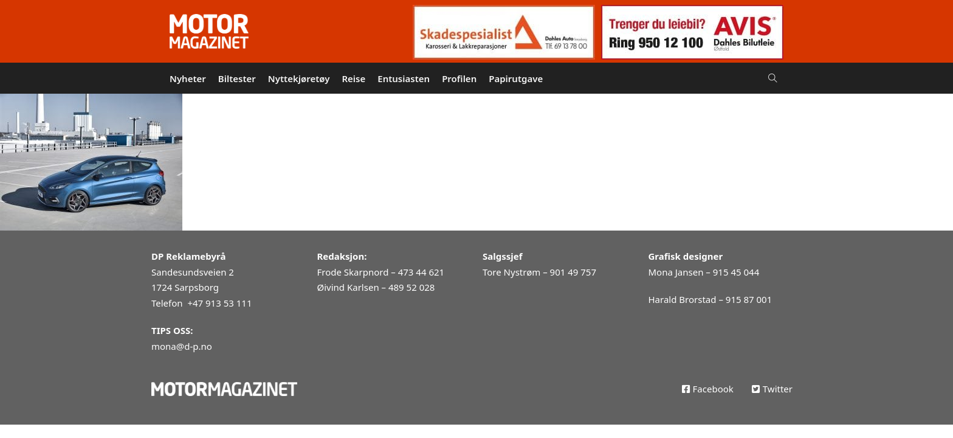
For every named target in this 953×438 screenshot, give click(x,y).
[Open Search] (772, 78)
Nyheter (188, 78)
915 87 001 (749, 299)
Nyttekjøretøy (299, 78)
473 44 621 (421, 272)
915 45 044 (736, 272)
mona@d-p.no (181, 346)
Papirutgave (516, 78)
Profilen (459, 78)
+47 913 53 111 (219, 303)
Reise (353, 78)
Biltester (237, 78)
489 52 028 (411, 287)
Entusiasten (403, 78)
